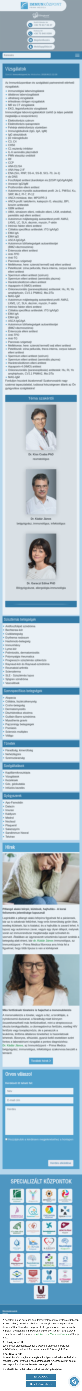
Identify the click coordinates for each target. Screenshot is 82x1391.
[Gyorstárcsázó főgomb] (74, 1381)
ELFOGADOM (41, 1376)
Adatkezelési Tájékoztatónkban (52, 1334)
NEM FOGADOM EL (41, 1384)
